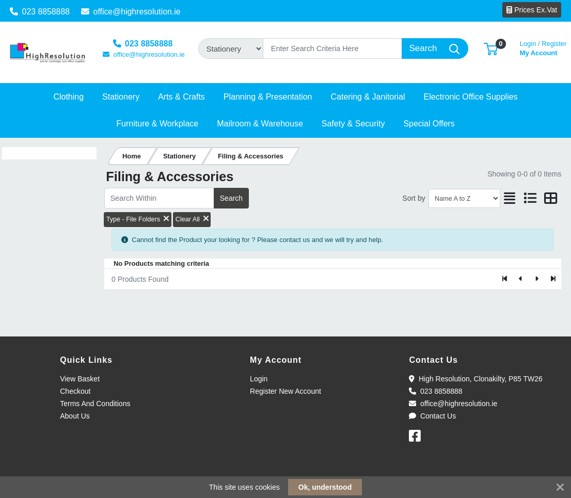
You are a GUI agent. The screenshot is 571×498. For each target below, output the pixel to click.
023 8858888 (40, 11)
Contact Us (432, 416)
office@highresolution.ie (131, 11)
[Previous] (521, 279)
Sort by (413, 198)
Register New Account (285, 391)
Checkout (75, 391)
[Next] (537, 279)
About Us (75, 416)
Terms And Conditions (95, 403)
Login (258, 379)
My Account (543, 47)
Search (231, 198)
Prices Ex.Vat (531, 10)
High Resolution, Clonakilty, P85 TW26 (475, 379)
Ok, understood (325, 487)
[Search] (332, 48)
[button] (491, 48)
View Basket (80, 379)
